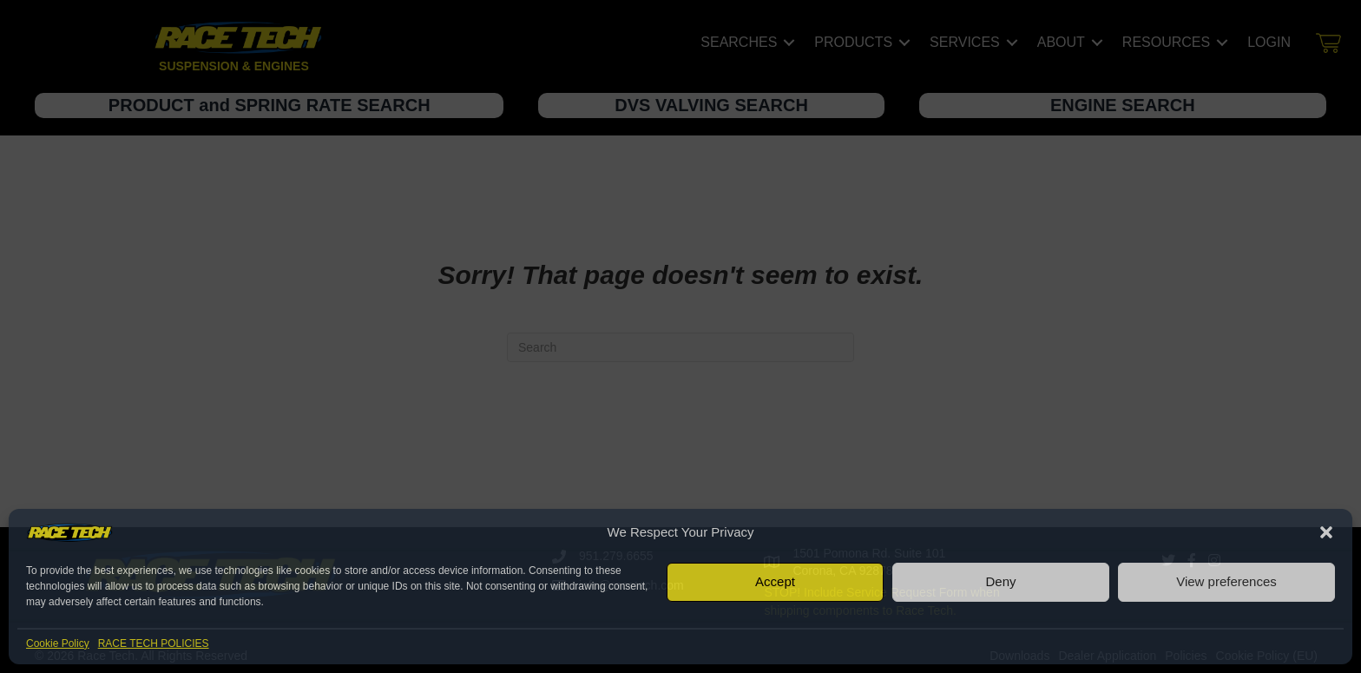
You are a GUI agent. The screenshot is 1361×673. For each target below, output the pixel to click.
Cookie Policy (57, 643)
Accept (775, 581)
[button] (1326, 532)
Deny (1000, 581)
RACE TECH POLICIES (153, 643)
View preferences (1226, 581)
